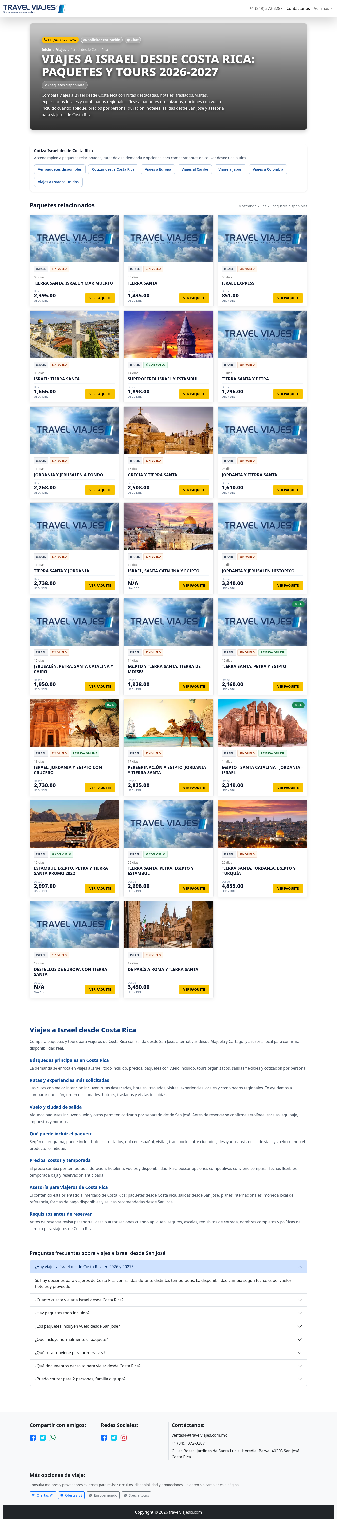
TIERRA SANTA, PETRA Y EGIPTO (254, 666)
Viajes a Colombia (268, 169)
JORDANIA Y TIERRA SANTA (249, 475)
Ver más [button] (321, 8)
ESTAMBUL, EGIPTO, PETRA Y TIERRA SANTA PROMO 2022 (71, 870)
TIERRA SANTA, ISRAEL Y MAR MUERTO (73, 283)
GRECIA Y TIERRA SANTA (152, 475)
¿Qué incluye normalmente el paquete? (71, 1339)
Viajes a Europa (158, 169)
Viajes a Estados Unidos (58, 181)
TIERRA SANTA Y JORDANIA (61, 571)
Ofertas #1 (43, 1495)
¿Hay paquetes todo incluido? (62, 1313)
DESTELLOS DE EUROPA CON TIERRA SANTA (70, 971)
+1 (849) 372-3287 (265, 8)
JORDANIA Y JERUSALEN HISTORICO (258, 571)
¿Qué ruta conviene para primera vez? (70, 1352)
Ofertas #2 (71, 1495)
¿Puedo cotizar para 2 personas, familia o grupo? (80, 1379)
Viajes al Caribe (194, 169)
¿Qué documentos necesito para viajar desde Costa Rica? (88, 1366)
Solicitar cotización (101, 39)
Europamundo (103, 1495)
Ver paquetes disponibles (60, 169)
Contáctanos (298, 8)
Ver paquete (100, 298)
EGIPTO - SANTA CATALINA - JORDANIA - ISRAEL (262, 769)
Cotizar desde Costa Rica (113, 169)
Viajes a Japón (230, 169)
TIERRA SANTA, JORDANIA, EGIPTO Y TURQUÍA (259, 870)
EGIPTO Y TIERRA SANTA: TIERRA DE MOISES (164, 668)
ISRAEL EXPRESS (238, 283)
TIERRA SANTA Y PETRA (245, 379)
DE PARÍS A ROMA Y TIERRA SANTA (163, 969)
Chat (133, 39)
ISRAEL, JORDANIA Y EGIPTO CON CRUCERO (68, 769)
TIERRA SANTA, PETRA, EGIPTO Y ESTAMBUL (161, 870)
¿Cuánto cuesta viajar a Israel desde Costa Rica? (79, 1299)
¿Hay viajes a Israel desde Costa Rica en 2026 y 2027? (84, 1266)
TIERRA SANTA (142, 283)
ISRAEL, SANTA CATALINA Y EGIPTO (163, 571)
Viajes (61, 49)
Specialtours (136, 1495)
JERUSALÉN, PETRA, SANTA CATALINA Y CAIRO (73, 668)
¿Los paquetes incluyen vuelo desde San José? (77, 1326)
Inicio (46, 49)
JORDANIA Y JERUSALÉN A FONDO (68, 475)
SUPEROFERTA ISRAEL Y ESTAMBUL (163, 379)
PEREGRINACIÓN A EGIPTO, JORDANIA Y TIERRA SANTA (167, 769)
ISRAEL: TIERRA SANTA (57, 379)
